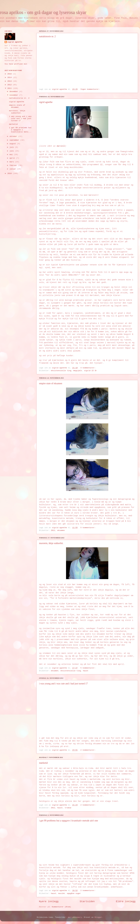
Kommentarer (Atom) (61, 907)
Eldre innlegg (125, 901)
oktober (14, 136)
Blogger (98, 917)
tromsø (68, 808)
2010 (10, 173)
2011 (53, 530)
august (13, 144)
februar (14, 165)
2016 (10, 74)
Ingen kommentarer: (90, 89)
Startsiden (87, 901)
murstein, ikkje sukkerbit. (51, 543)
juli (12, 147)
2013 (10, 81)
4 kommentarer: (88, 368)
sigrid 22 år (90, 371)
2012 (10, 85)
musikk (61, 893)
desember (14, 92)
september (15, 140)
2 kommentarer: (88, 750)
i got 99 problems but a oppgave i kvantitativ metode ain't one (68, 820)
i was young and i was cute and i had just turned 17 (63, 683)
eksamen (61, 530)
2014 (10, 78)
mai (12, 155)
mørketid (43, 763)
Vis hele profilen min (16, 64)
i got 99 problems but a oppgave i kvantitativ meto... (20, 130)
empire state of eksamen (50, 383)
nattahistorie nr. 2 (47, 36)
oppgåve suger (74, 893)
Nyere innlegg (48, 901)
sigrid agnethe (45, 102)
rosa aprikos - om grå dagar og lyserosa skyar (43, 12)
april (13, 158)
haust (85, 671)
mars (12, 162)
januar (13, 169)
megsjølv (77, 371)
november (14, 95)
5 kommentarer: (88, 528)
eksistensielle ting (61, 371)
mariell (61, 146)
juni (12, 151)
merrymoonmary (75, 917)
